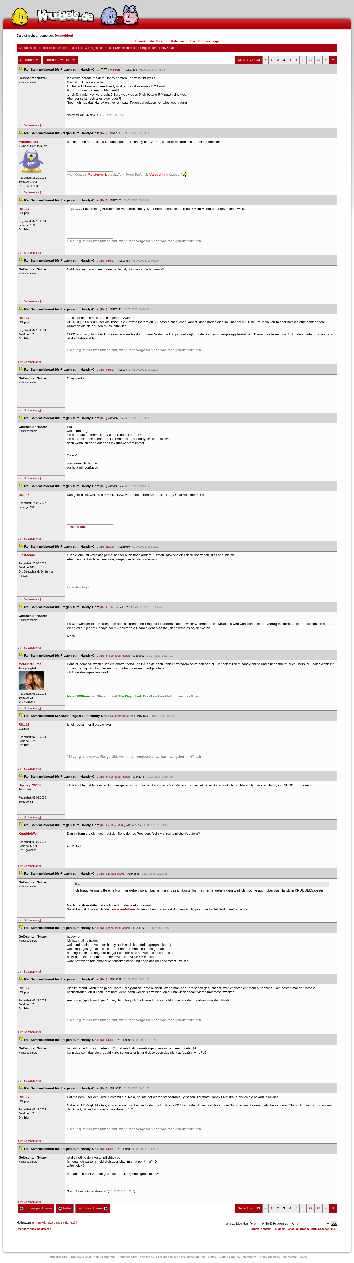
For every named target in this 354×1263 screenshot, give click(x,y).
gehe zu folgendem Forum (241, 1223)
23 (318, 60)
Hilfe (192, 41)
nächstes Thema (93, 1208)
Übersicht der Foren (149, 41)
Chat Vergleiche (269, 1256)
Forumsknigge (208, 41)
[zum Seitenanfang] (29, 125)
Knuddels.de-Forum (32, 48)
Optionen (29, 60)
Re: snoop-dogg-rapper (115, 655)
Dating (223, 1256)
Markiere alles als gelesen (34, 1228)
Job (303, 1256)
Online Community (243, 1256)
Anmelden (64, 35)
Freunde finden (168, 1256)
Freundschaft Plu (193, 1256)
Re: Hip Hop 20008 (112, 825)
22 (310, 60)
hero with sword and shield (52, 1222)
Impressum (290, 1256)
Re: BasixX (108, 546)
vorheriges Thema (36, 1208)
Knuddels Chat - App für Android (93, 1256)
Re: (103, 133)
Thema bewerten (60, 60)
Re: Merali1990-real (122, 715)
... (303, 60)
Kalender (177, 41)
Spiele (212, 1256)
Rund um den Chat (62, 48)
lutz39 (73, 1222)
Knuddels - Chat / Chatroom (291, 1228)
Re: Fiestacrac (110, 607)
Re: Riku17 (115, 69)
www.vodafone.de (126, 909)
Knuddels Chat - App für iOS (136, 1256)
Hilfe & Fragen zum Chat (95, 48)
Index (64, 1208)
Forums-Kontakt (260, 1228)
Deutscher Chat (58, 1256)
